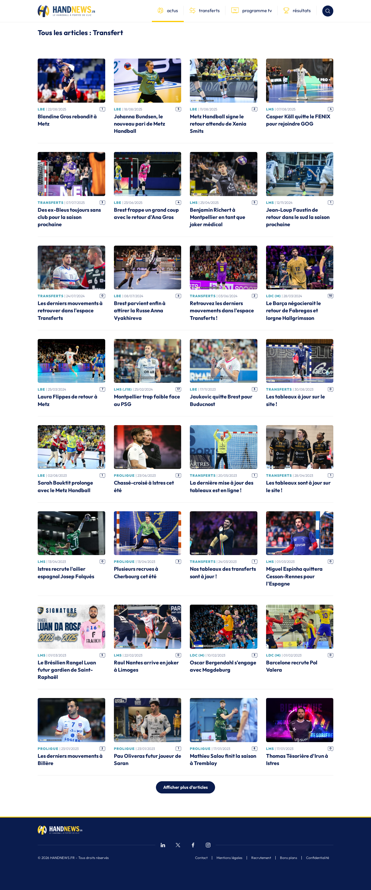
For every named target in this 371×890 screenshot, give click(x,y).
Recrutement (261, 858)
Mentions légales (229, 858)
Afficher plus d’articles (185, 787)
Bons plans (288, 858)
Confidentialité (317, 858)
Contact (201, 858)
